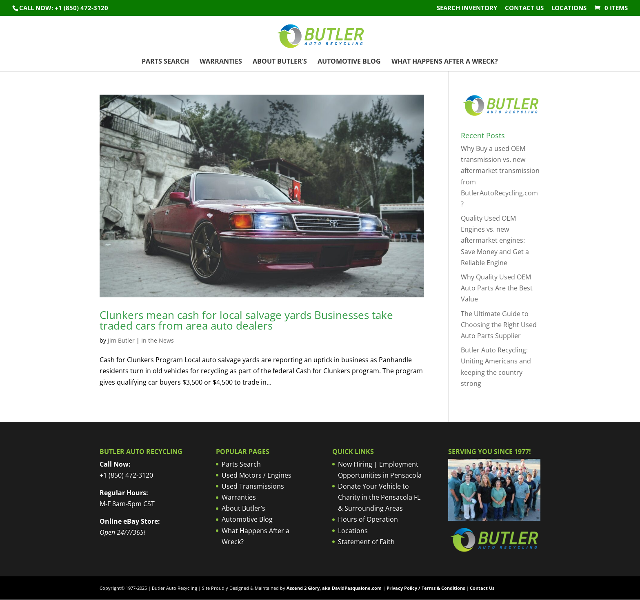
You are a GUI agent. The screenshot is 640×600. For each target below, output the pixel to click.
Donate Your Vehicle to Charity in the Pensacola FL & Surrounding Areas (379, 497)
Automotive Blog (349, 62)
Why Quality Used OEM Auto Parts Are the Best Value (497, 287)
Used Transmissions (253, 486)
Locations (569, 8)
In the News (157, 340)
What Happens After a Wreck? (444, 62)
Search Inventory (467, 8)
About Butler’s (280, 62)
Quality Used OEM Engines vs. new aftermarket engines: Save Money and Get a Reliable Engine (495, 240)
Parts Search (165, 62)
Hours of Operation (368, 519)
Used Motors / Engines (256, 475)
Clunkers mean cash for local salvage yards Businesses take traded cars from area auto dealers (246, 320)
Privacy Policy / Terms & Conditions (426, 588)
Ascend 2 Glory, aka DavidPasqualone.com (334, 588)
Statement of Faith (366, 541)
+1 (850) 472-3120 (126, 475)
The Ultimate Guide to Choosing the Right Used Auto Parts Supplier (499, 324)
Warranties (221, 62)
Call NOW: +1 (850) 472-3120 (63, 8)
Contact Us (524, 8)
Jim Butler (121, 340)
